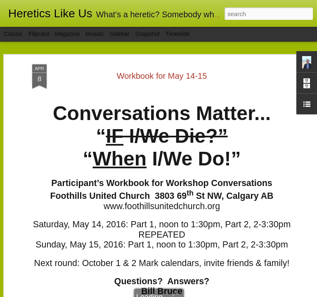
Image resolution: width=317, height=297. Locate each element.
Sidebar (120, 34)
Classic (13, 34)
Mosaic (94, 34)
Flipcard (38, 34)
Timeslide (178, 34)
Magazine (67, 34)
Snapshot (147, 34)
